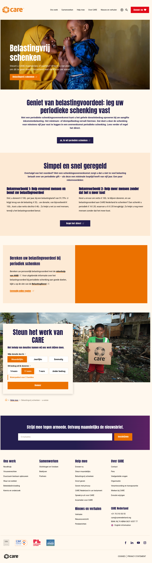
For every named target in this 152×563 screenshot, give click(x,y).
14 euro (13, 371)
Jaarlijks (38, 359)
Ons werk (9, 461)
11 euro (27, 371)
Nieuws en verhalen (88, 509)
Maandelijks (17, 359)
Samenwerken (48, 461)
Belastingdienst (40, 284)
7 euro (42, 371)
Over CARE (117, 461)
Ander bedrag (58, 371)
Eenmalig (58, 359)
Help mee (81, 461)
